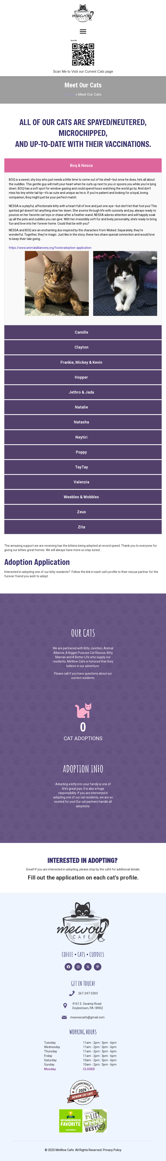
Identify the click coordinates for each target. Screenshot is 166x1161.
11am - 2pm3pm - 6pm (100, 1042)
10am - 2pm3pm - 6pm (100, 1060)
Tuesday (50, 1042)
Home (70, 94)
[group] (83, 722)
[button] (68, 967)
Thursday (50, 1051)
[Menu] (83, 31)
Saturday (50, 1060)
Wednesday (52, 1047)
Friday (48, 1056)
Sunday (49, 1064)
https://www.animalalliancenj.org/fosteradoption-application (50, 247)
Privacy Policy (112, 1150)
